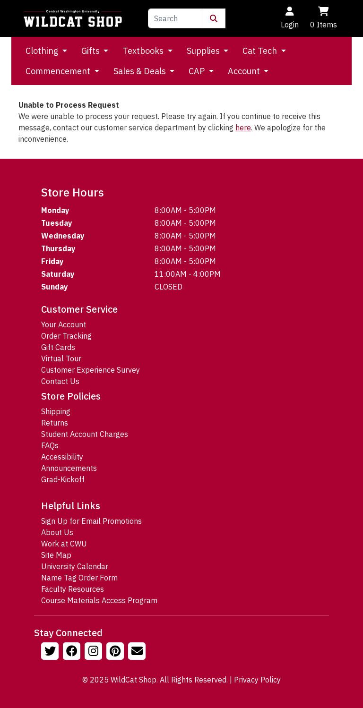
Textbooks (143, 50)
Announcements (69, 468)
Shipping (55, 411)
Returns (54, 422)
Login (290, 18)
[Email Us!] (138, 652)
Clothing (43, 50)
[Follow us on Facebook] (73, 652)
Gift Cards (58, 347)
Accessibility (62, 456)
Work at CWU (64, 543)
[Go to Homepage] (72, 18)
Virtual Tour (61, 358)
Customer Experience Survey (90, 370)
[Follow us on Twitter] (51, 652)
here (243, 127)
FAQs (50, 445)
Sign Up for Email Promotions (91, 521)
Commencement (59, 71)
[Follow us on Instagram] (94, 652)
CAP (198, 71)
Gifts (91, 50)
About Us (57, 532)
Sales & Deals (140, 71)
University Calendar (74, 566)
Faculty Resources (72, 589)
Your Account (63, 324)
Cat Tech (260, 50)
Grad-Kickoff (63, 479)
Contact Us (60, 381)
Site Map (56, 555)
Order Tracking (66, 336)
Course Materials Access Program (99, 600)
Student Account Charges (84, 434)
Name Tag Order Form (79, 577)
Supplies (204, 50)
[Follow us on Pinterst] (116, 652)
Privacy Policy (257, 679)
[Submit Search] (213, 18)
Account (245, 71)
